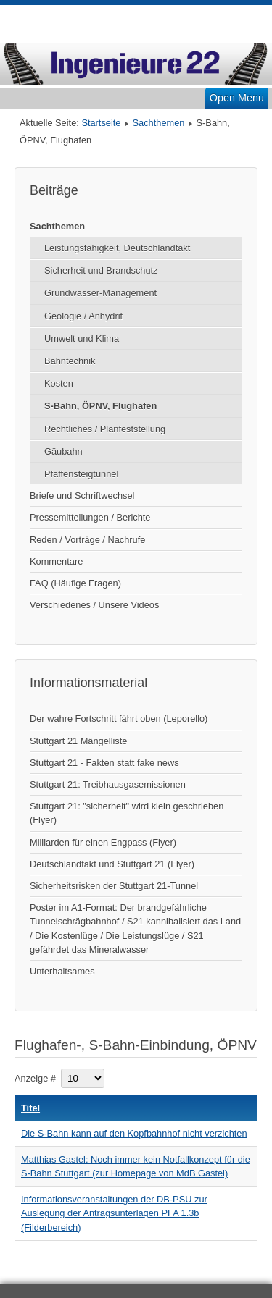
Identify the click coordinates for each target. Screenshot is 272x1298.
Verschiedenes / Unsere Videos (94, 604)
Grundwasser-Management (100, 292)
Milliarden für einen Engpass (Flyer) (103, 842)
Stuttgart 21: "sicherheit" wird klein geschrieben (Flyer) (126, 813)
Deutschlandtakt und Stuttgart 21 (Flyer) (112, 864)
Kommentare (56, 561)
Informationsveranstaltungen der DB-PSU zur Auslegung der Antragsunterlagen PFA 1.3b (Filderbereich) (114, 1213)
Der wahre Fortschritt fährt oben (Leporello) (118, 718)
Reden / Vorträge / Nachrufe (87, 539)
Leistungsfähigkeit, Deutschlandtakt (117, 248)
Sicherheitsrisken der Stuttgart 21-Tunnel (114, 885)
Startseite (100, 122)
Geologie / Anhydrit (83, 316)
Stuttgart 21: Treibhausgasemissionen (108, 784)
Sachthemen (159, 122)
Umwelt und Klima (81, 338)
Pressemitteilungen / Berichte (90, 517)
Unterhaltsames (62, 971)
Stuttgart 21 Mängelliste (78, 741)
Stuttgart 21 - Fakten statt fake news (104, 762)
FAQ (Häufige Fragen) (75, 583)
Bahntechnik (69, 360)
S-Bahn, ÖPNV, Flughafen (100, 405)
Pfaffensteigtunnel (81, 473)
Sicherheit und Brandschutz (101, 270)
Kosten (58, 383)
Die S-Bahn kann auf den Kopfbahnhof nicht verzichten (134, 1133)
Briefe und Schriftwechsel (82, 495)
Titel (30, 1108)
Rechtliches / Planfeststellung (104, 428)
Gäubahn (63, 451)
